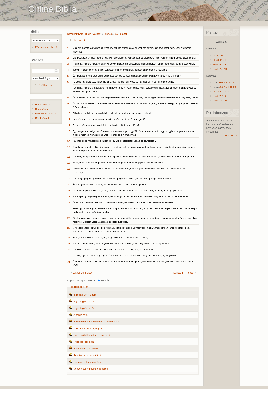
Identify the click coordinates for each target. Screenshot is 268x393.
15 (68, 147)
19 (68, 178)
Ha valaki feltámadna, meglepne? (92, 335)
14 (68, 140)
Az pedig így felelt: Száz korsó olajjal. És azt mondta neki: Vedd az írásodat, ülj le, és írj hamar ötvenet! (123, 82)
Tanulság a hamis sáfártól (88, 362)
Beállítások (45, 85)
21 (68, 190)
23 (68, 202)
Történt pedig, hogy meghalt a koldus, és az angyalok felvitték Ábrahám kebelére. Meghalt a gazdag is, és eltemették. (130, 196)
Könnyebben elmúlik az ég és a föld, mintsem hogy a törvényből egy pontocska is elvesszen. (118, 162)
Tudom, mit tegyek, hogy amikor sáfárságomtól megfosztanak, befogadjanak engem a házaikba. (120, 70)
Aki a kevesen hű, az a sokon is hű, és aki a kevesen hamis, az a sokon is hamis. (113, 113)
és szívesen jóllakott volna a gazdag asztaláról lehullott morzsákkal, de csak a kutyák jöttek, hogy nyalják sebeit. (128, 190)
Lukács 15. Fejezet (83, 272)
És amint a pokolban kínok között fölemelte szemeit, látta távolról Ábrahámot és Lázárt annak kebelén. (123, 202)
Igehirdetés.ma (79, 286)
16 (68, 156)
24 (68, 208)
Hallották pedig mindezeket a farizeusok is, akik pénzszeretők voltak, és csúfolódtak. (114, 141)
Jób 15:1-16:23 (227, 87)
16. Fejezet (120, 34)
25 (68, 218)
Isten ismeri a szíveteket (87, 348)
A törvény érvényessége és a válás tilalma (96, 321)
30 (68, 255)
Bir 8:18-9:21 (220, 55)
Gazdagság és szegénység (88, 328)
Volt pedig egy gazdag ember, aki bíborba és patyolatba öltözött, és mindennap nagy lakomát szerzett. (123, 178)
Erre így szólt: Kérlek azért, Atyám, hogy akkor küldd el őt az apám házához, (110, 237)
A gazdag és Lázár (83, 301)
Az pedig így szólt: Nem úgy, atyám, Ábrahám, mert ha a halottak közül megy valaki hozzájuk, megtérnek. (125, 255)
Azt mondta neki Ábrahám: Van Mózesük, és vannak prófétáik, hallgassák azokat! (113, 249)
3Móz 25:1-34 (226, 82)
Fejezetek (80, 40)
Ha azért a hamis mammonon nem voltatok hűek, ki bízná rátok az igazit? (109, 119)
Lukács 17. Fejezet (183, 272)
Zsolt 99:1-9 (219, 64)
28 (68, 243)
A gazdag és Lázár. (83, 308)
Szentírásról (42, 109)
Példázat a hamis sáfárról (87, 355)
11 (68, 119)
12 (68, 125)
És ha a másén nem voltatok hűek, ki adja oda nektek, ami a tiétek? (106, 125)
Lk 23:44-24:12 (221, 60)
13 (68, 131)
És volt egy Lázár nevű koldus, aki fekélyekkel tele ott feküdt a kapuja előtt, (109, 184)
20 (68, 184)
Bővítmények (42, 118)
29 (68, 249)
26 (68, 227)
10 (68, 113)
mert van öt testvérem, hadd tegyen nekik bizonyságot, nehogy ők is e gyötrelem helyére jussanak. (121, 243)
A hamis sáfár (80, 315)
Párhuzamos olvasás (46, 47)
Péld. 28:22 (231, 135)
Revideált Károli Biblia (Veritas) (84, 34)
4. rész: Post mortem (85, 294)
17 (68, 162)
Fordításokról (42, 104)
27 (68, 237)
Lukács (108, 34)
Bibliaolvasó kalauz (45, 113)
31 (68, 261)
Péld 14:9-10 (220, 69)
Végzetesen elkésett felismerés (91, 368)
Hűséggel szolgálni (84, 341)
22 (68, 196)
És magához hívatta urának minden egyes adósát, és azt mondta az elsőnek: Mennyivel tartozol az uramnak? (127, 76)
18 (68, 168)
